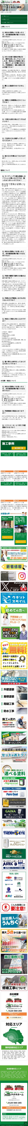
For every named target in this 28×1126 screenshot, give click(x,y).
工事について (5, 16)
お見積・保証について (7, 22)
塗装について (5, 19)
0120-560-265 (15, 1011)
